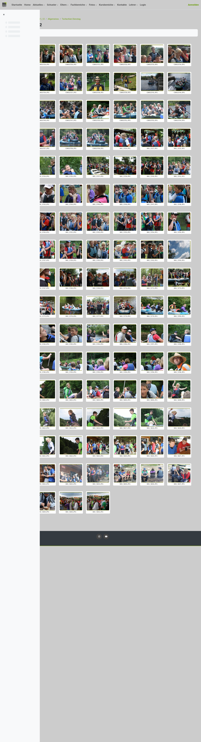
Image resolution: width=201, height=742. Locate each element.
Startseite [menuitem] (16, 4)
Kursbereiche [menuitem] (106, 4)
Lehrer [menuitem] (132, 4)
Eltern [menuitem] (63, 4)
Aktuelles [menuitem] (38, 4)
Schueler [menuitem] (51, 4)
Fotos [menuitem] (92, 4)
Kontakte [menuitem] (122, 4)
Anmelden (193, 4)
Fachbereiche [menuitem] (78, 4)
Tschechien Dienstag (105, 19)
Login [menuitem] (143, 4)
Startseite (49, 19)
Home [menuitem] (27, 4)
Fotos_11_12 (72, 19)
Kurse (60, 19)
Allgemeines (86, 19)
